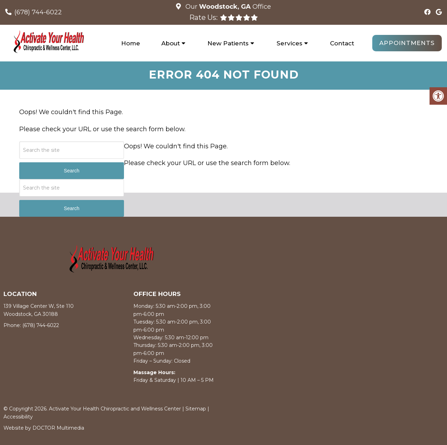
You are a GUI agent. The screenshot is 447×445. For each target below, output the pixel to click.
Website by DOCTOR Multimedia (43, 429)
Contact (342, 43)
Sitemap (195, 410)
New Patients (228, 43)
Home (130, 43)
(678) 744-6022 (38, 12)
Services (289, 43)
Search (71, 172)
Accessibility (18, 418)
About (170, 43)
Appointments (407, 42)
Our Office (227, 6)
